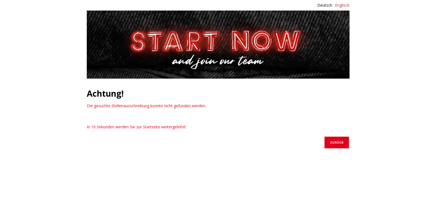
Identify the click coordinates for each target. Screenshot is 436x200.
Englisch (342, 5)
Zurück (336, 142)
